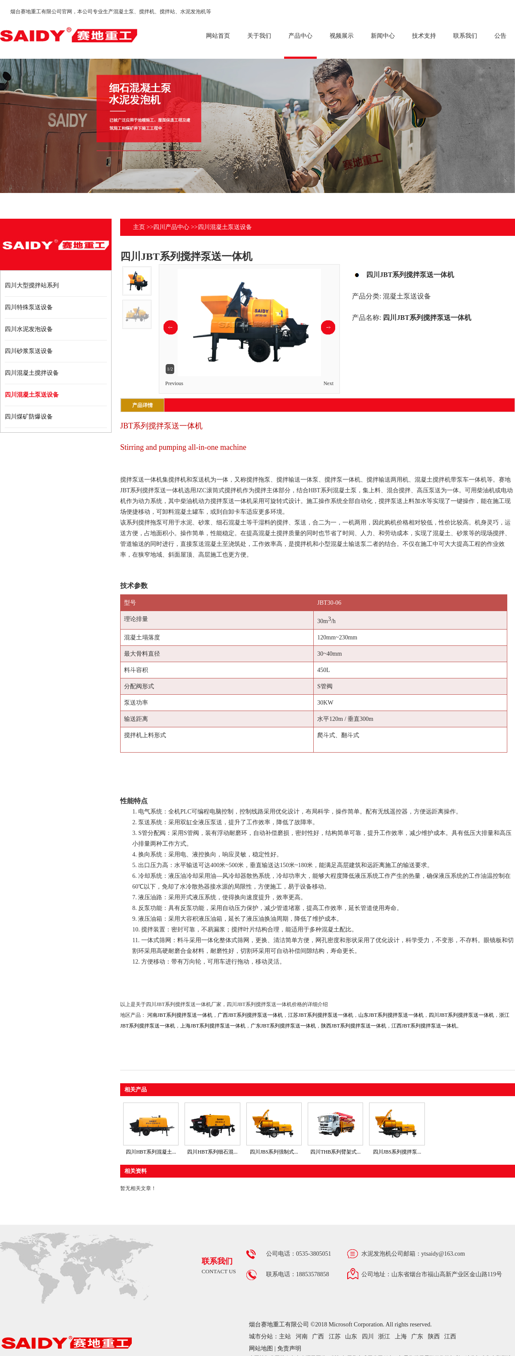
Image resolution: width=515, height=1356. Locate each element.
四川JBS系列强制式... (274, 1152)
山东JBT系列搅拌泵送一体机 (391, 1015)
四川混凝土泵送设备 (225, 227)
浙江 (384, 1336)
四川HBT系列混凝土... (151, 1152)
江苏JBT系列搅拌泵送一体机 (320, 1015)
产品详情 (142, 405)
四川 (368, 1336)
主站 (285, 1336)
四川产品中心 (171, 227)
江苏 (335, 1336)
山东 (351, 1336)
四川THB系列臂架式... (335, 1152)
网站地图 (261, 1348)
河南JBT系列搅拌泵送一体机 (179, 1015)
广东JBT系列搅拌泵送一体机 (283, 1026)
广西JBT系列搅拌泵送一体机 (250, 1015)
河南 (302, 1336)
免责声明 (289, 1348)
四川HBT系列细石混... (212, 1152)
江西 (450, 1336)
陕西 (434, 1336)
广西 (318, 1336)
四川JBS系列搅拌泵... (397, 1152)
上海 (401, 1336)
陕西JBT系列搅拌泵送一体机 (353, 1026)
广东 (417, 1336)
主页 (139, 227)
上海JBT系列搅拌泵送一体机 (212, 1026)
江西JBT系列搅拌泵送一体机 (424, 1026)
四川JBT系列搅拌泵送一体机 (461, 1015)
